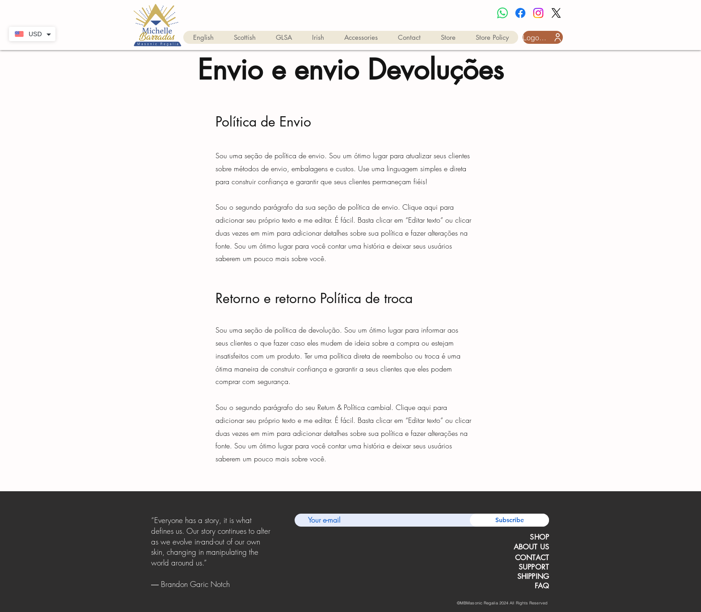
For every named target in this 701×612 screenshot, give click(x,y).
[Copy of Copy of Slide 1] (211, 591)
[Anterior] (153, 552)
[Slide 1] (200, 591)
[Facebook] (520, 13)
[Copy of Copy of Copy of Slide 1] (222, 591)
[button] (203, 37)
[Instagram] (538, 13)
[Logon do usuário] (543, 37)
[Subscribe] (509, 520)
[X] (556, 13)
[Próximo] (269, 552)
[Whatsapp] (502, 13)
